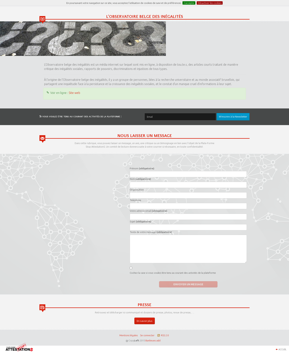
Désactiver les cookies (210, 3)
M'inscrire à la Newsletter (233, 116)
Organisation (137, 189)
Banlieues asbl (153, 340)
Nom (140, 179)
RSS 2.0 (162, 335)
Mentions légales (128, 335)
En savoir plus (144, 321)
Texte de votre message (151, 232)
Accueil (280, 349)
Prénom (142, 168)
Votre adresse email (148, 211)
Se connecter (147, 335)
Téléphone (135, 200)
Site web (74, 92)
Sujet (140, 221)
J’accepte (189, 3)
